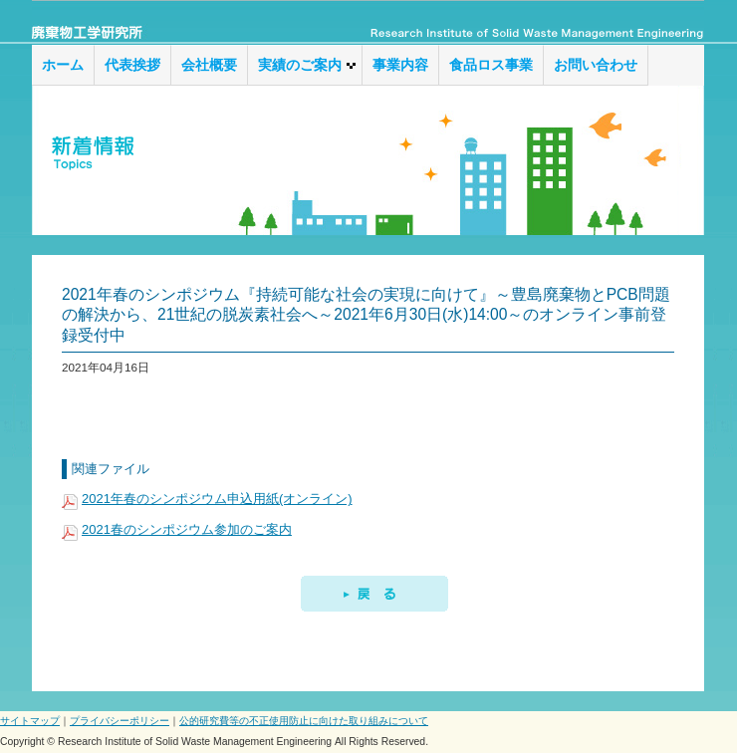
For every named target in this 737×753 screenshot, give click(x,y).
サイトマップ (30, 720)
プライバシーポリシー (119, 720)
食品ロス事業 (491, 65)
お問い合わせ (595, 65)
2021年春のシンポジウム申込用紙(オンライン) (217, 498)
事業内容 (400, 65)
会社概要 (209, 65)
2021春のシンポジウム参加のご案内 (187, 529)
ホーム (63, 65)
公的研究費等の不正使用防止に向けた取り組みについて (303, 720)
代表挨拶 (132, 65)
